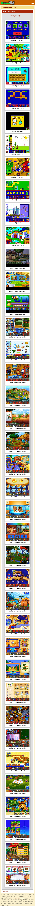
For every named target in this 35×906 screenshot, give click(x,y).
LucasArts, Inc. (19, 898)
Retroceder (5, 891)
